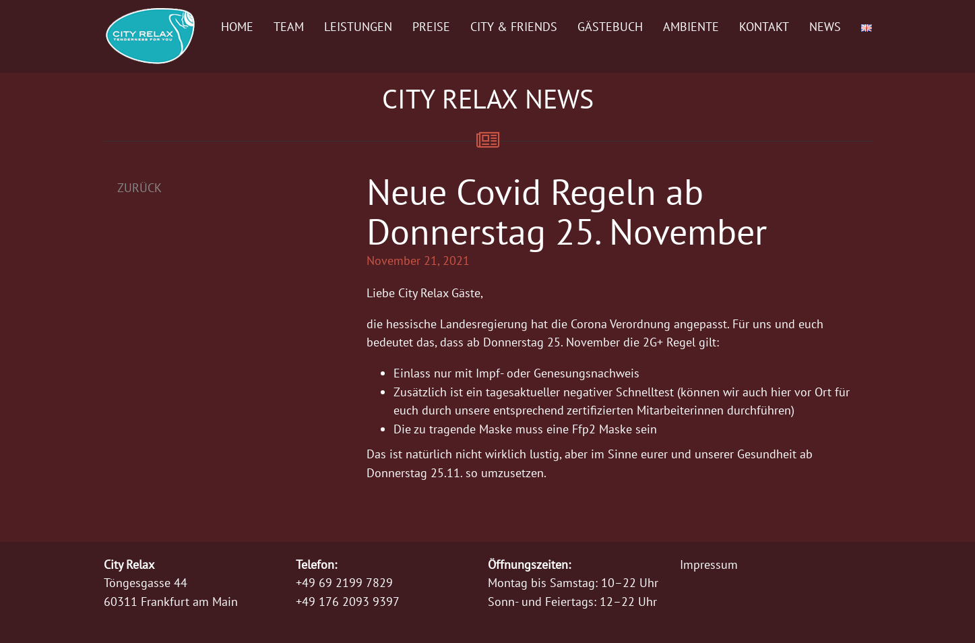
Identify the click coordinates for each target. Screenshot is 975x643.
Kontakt (764, 26)
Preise (431, 26)
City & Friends (513, 26)
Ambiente (691, 26)
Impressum (709, 564)
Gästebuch (610, 26)
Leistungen (358, 26)
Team (289, 26)
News (825, 26)
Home (237, 26)
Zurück (139, 187)
